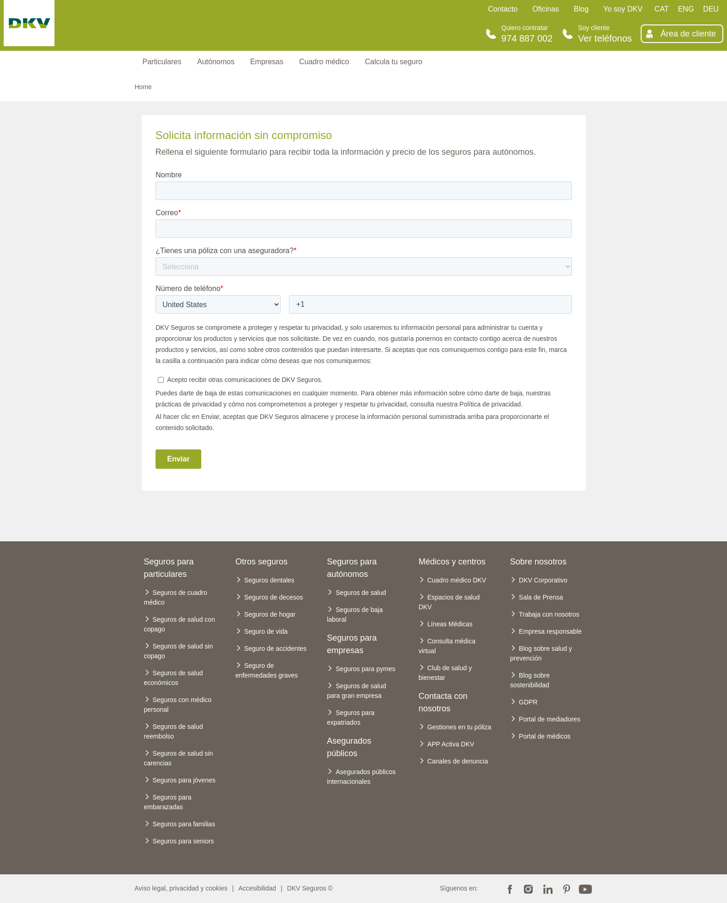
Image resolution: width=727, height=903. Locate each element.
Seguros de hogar (269, 614)
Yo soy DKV (623, 9)
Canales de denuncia (457, 761)
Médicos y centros (452, 561)
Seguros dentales (269, 580)
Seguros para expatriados (350, 717)
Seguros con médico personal (178, 704)
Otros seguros (261, 561)
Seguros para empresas (352, 644)
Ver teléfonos (605, 38)
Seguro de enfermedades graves (266, 670)
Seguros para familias (184, 824)
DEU (711, 9)
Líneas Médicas (450, 624)
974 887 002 (527, 38)
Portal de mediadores (549, 719)
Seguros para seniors (183, 841)
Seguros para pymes (365, 669)
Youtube (585, 888)
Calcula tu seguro (393, 62)
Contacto (502, 9)
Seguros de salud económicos (173, 677)
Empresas (266, 62)
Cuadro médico (324, 62)
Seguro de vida (266, 631)
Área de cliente (688, 33)
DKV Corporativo (543, 580)
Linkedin (547, 888)
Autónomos (215, 62)
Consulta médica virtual (447, 646)
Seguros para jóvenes (184, 780)
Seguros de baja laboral (355, 614)
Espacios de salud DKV (449, 602)
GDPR (528, 702)
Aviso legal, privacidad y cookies (181, 888)
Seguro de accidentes (275, 648)
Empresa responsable (550, 631)
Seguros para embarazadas (168, 802)
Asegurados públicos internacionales (361, 776)
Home (143, 87)
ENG (686, 9)
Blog (581, 9)
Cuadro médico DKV (457, 580)
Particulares (162, 62)
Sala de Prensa (541, 597)
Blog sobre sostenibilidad (530, 680)
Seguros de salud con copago (179, 624)
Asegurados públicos (349, 747)
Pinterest (566, 888)
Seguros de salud (361, 592)
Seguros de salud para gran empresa (356, 690)
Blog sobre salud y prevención (541, 653)
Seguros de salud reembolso (173, 731)
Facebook (509, 888)
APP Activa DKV (451, 744)
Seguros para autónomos (352, 568)
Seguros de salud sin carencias (178, 758)
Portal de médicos (545, 736)
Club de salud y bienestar (445, 672)
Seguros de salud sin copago (178, 651)
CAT (662, 9)
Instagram (528, 888)
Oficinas (545, 9)
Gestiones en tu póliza (459, 727)
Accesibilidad (257, 888)
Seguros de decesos (273, 597)
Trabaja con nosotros (549, 614)
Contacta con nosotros (443, 702)
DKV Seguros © (310, 888)
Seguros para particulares (169, 568)
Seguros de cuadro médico (175, 597)
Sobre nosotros (538, 561)
